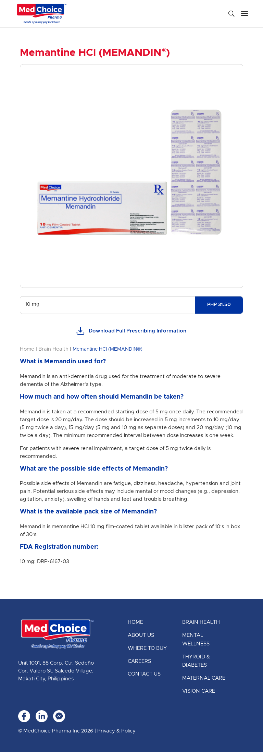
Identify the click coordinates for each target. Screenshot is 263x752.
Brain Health (53, 349)
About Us (141, 635)
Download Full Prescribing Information (131, 331)
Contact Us (144, 674)
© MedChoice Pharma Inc (49, 730)
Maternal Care (203, 678)
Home (27, 349)
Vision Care (198, 691)
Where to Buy (147, 648)
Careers (139, 661)
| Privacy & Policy (114, 730)
